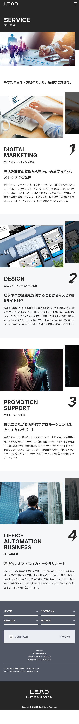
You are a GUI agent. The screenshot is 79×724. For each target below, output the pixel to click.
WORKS (46, 620)
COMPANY (47, 611)
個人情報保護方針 (39, 653)
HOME (8, 611)
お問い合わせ (39, 636)
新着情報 (39, 651)
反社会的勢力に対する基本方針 (39, 660)
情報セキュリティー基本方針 (39, 657)
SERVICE (9, 620)
